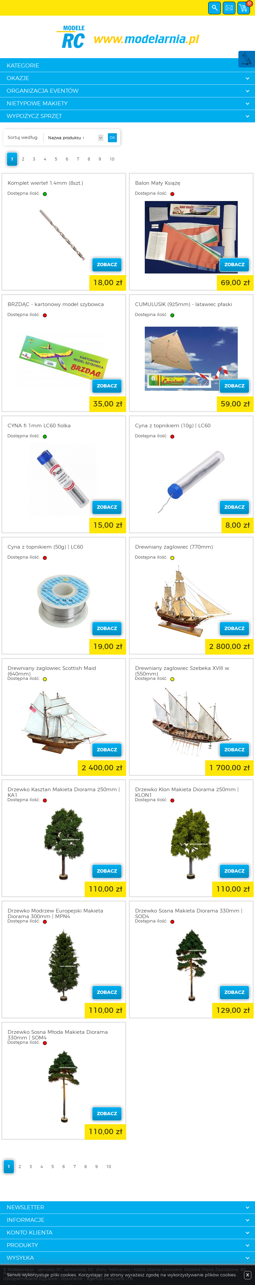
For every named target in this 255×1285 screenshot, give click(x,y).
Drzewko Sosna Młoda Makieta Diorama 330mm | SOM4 (58, 1035)
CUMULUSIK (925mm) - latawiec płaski (183, 304)
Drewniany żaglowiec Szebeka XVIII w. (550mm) (182, 671)
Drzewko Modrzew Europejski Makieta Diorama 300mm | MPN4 (55, 914)
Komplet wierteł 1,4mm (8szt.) (45, 183)
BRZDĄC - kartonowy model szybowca (56, 304)
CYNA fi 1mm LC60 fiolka (39, 425)
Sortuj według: (23, 138)
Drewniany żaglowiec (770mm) (174, 547)
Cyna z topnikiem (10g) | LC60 (173, 425)
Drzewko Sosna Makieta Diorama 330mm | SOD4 (188, 914)
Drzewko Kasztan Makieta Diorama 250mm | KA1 (64, 792)
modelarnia (127, 37)
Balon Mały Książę (157, 183)
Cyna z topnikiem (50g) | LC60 (45, 547)
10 (112, 159)
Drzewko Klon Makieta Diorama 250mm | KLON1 (187, 792)
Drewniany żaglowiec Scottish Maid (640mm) (52, 671)
